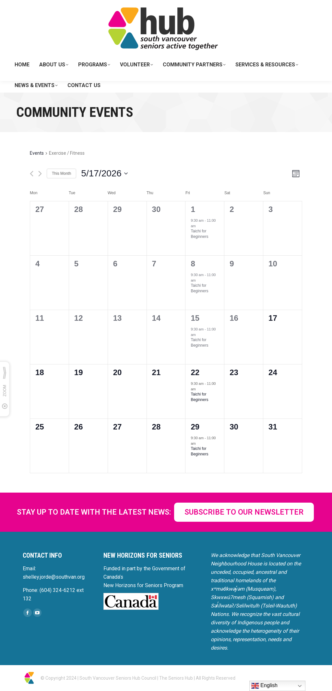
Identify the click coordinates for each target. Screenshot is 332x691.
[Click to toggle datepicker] (104, 173)
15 (195, 318)
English (264, 686)
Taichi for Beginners (199, 234)
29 (195, 426)
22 (195, 372)
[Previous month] (31, 174)
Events (37, 153)
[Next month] (40, 174)
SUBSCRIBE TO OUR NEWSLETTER (243, 512)
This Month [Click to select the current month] (61, 173)
